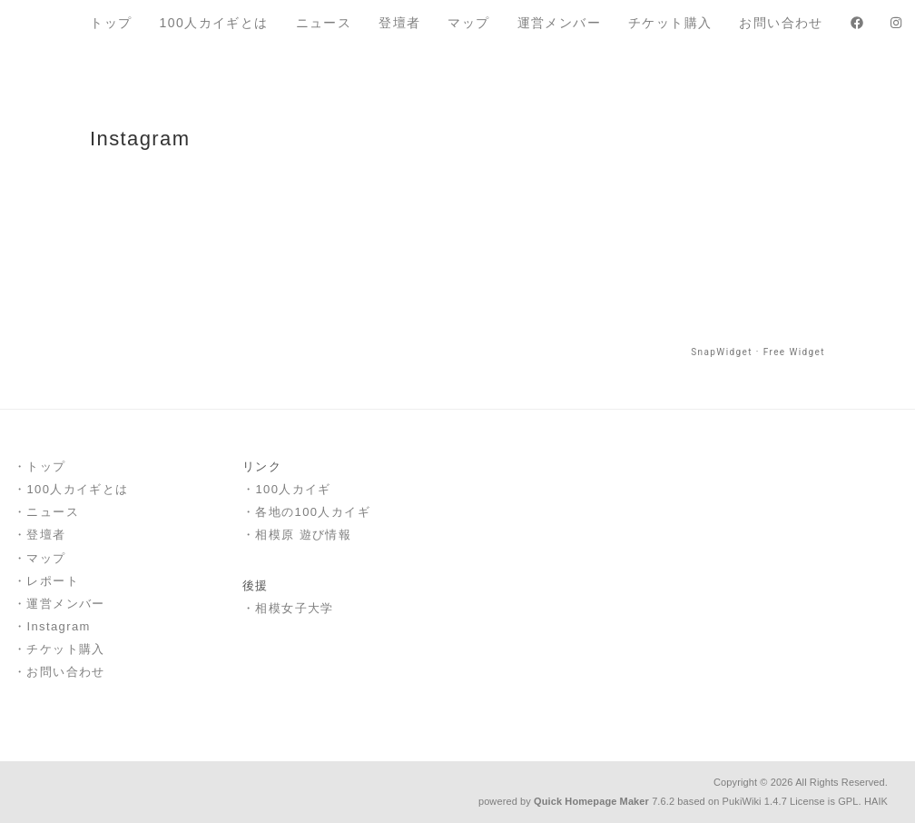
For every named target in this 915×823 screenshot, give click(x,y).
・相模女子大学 (288, 608)
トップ (111, 22)
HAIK (876, 801)
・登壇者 (40, 534)
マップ (468, 22)
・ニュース (46, 512)
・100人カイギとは (71, 489)
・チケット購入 (59, 649)
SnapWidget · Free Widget (758, 352)
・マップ (40, 558)
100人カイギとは (214, 22)
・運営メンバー (59, 603)
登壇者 (399, 22)
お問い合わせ (780, 22)
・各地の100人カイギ (306, 512)
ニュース (324, 22)
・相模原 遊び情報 (296, 534)
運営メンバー (559, 22)
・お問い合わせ (59, 672)
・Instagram (52, 626)
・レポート (46, 581)
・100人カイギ (286, 489)
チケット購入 (670, 22)
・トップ (40, 466)
